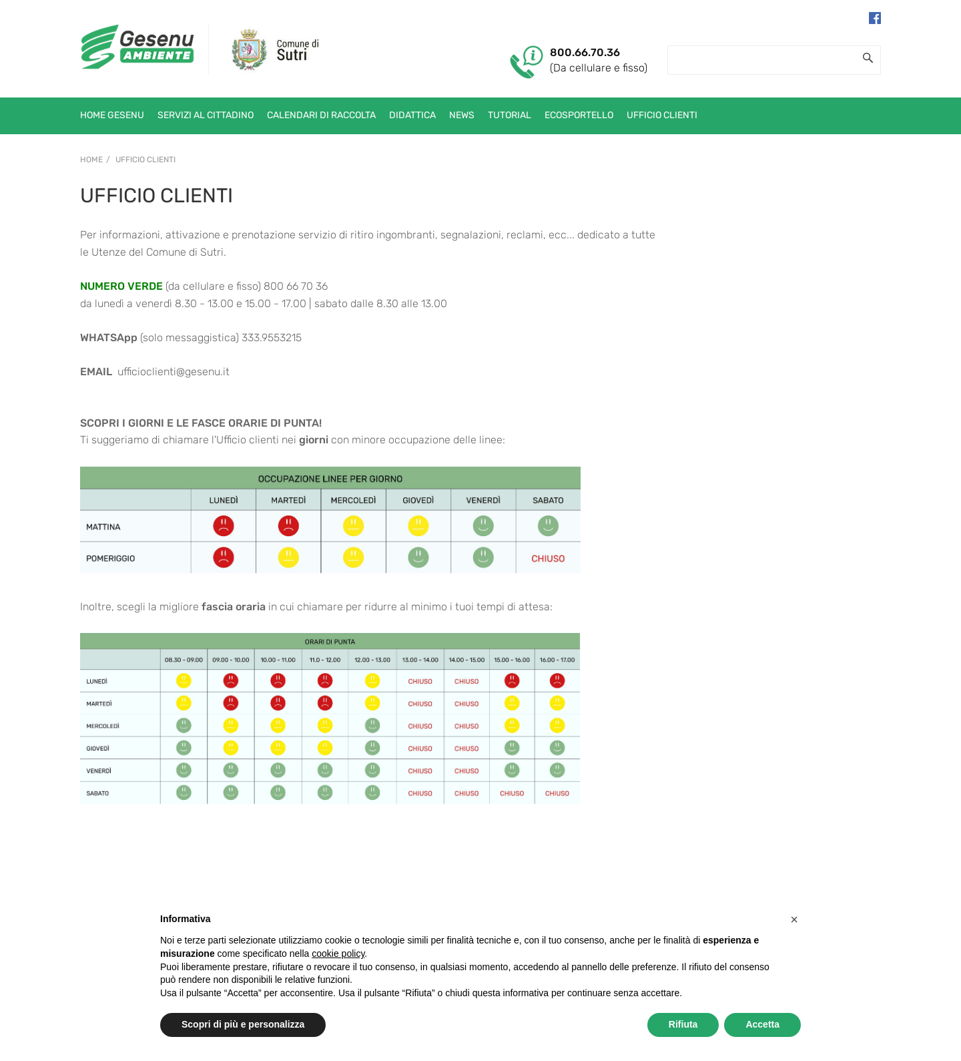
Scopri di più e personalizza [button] (243, 1024)
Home (91, 159)
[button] (794, 919)
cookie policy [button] (338, 953)
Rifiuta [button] (683, 1024)
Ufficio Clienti (145, 159)
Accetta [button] (762, 1024)
